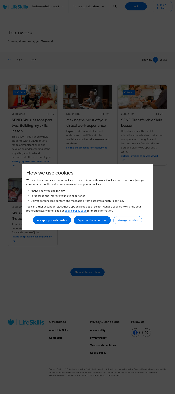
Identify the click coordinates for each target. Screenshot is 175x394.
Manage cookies (128, 220)
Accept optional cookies (52, 220)
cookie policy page (76, 210)
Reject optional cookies (92, 220)
